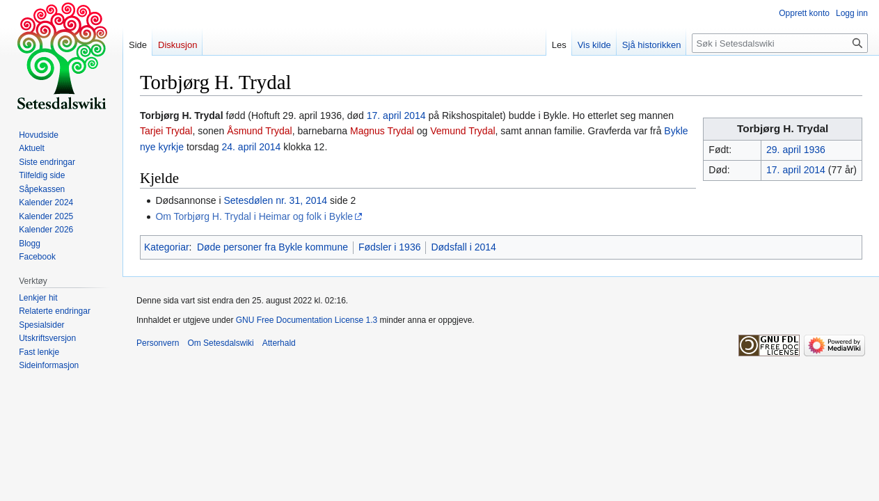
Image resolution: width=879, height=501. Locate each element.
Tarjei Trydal (166, 130)
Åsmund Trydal (259, 130)
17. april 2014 (795, 169)
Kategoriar (166, 247)
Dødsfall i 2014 (463, 247)
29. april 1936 (795, 149)
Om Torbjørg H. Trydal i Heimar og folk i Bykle (254, 216)
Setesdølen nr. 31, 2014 (275, 200)
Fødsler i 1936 (389, 247)
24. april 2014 (251, 146)
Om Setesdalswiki (220, 343)
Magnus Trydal (382, 130)
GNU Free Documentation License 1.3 (306, 320)
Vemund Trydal (462, 130)
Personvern (157, 343)
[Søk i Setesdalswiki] (780, 43)
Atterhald (279, 343)
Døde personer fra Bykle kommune (272, 247)
